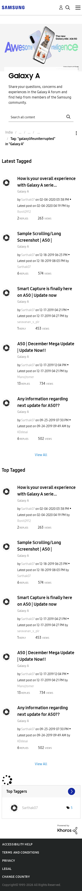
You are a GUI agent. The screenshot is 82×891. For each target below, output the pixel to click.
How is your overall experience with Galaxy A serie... (46, 182)
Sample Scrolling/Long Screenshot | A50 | (39, 237)
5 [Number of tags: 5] (72, 808)
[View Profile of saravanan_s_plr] (28, 322)
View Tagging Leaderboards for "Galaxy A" (41, 791)
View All (41, 455)
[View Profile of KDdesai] (22, 432)
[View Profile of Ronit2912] (24, 212)
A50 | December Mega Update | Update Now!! (45, 347)
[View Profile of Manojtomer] (25, 377)
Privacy (8, 861)
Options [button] (69, 133)
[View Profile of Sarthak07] (28, 200)
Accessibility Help (17, 844)
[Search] (41, 116)
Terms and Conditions (20, 852)
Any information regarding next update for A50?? (42, 402)
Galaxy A (23, 191)
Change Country (16, 877)
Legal (7, 869)
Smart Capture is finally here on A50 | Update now (44, 292)
